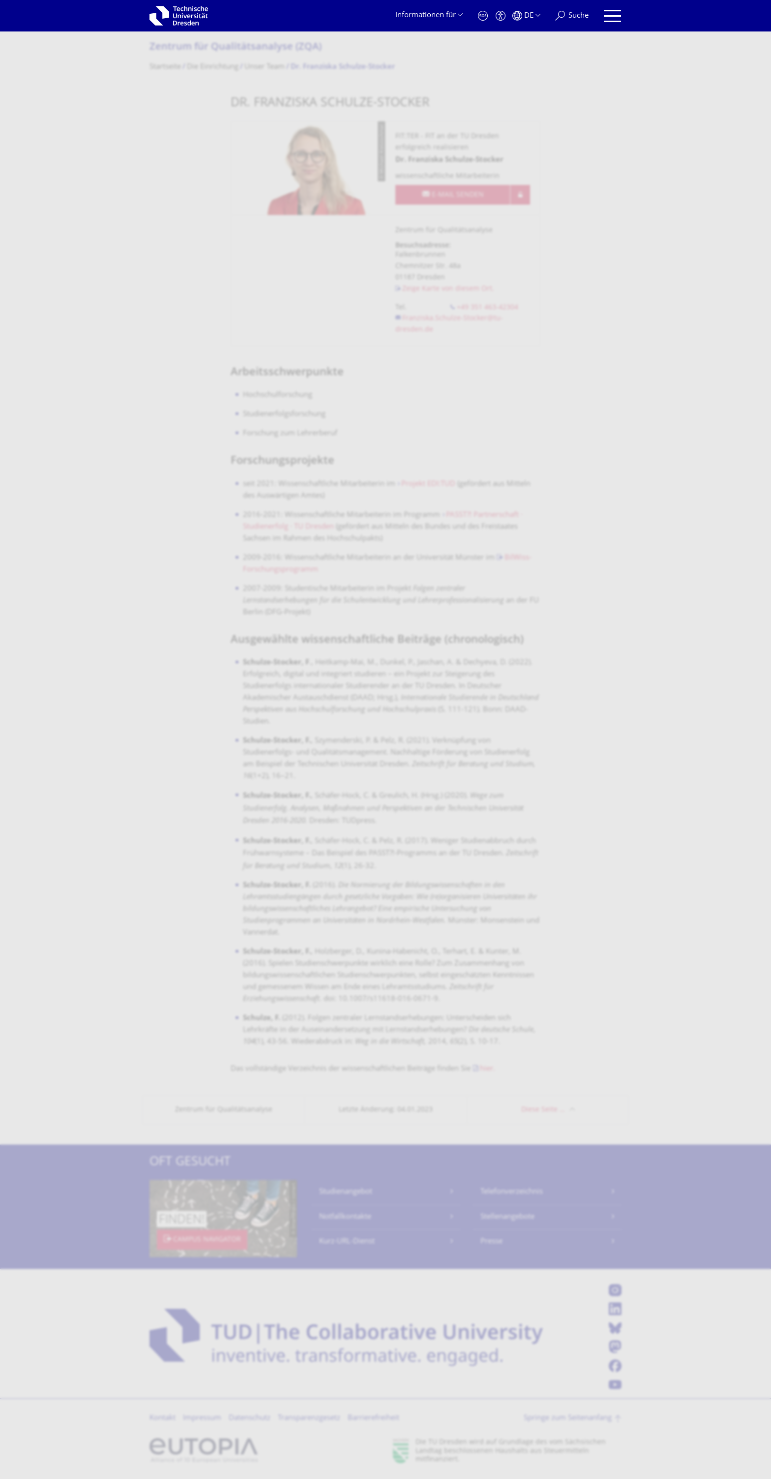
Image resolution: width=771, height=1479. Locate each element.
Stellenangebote (507, 1217)
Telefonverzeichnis (511, 1192)
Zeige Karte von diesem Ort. (448, 289)
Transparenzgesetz (309, 1418)
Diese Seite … (543, 1110)
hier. (487, 1069)
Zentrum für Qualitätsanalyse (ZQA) (235, 47)
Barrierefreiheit (373, 1418)
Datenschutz (249, 1418)
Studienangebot (345, 1192)
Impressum (202, 1418)
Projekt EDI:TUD (428, 484)
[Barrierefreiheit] (500, 16)
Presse (491, 1241)
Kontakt (162, 1418)
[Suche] (572, 16)
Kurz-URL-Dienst (347, 1241)
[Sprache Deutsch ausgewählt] (526, 16)
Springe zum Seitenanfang (568, 1418)
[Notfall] (482, 16)
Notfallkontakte (345, 1217)
